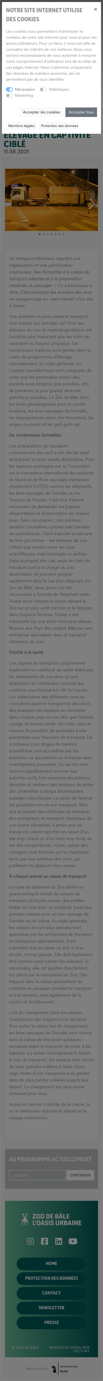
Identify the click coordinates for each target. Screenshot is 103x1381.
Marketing (24, 95)
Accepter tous (81, 112)
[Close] (95, 9)
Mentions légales (21, 126)
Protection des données (59, 126)
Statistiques (59, 89)
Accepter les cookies (41, 112)
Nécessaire (25, 89)
